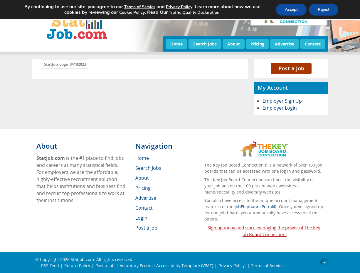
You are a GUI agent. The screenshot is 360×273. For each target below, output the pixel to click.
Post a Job (291, 68)
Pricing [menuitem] (143, 188)
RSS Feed (50, 265)
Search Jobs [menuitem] (148, 168)
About (233, 44)
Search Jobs (205, 44)
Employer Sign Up (282, 101)
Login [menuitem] (141, 218)
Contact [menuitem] (144, 208)
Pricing (257, 44)
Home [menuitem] (142, 158)
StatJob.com (82, 259)
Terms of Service (267, 265)
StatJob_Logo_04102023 (65, 64)
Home (176, 44)
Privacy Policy (232, 265)
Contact (313, 44)
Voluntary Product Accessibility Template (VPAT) (166, 265)
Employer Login (280, 108)
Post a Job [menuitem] (146, 228)
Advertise (284, 44)
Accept (291, 9)
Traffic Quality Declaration (194, 12)
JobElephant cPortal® (256, 206)
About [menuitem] (142, 178)
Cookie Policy (132, 12)
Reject (323, 9)
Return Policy (77, 265)
